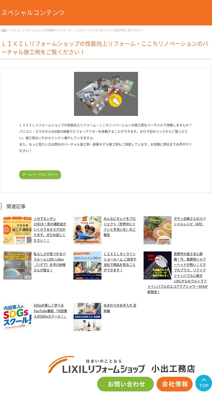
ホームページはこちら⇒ (39, 174)
